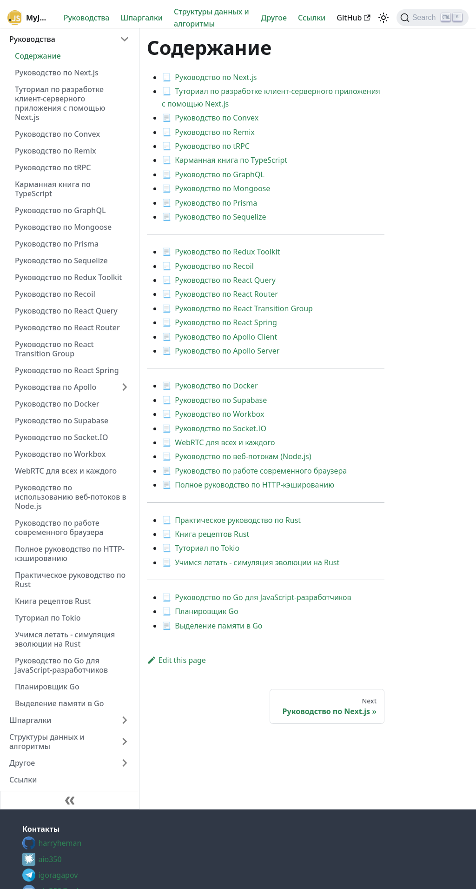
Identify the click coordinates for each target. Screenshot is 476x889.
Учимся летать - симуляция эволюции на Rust (65, 639)
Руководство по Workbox (60, 454)
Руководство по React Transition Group (54, 349)
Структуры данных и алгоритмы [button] (47, 741)
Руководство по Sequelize (61, 260)
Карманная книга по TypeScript (53, 189)
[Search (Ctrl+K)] (433, 17)
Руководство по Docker (57, 404)
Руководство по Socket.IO (61, 437)
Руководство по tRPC (53, 167)
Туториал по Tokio (48, 618)
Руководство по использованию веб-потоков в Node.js (70, 496)
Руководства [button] (32, 39)
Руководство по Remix (55, 151)
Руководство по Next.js (57, 72)
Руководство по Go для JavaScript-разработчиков (61, 665)
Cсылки (311, 18)
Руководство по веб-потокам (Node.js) (243, 456)
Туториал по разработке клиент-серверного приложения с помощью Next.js (60, 103)
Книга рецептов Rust (53, 601)
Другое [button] (22, 763)
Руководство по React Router (67, 327)
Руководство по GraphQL (60, 210)
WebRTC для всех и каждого (66, 471)
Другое (274, 18)
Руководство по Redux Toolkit (68, 277)
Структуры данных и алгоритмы (211, 18)
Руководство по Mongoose (63, 227)
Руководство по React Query (66, 311)
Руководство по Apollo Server (227, 351)
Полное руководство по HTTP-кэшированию (70, 553)
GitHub (353, 18)
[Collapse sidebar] (69, 800)
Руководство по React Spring (67, 370)
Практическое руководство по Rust (70, 579)
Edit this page (176, 660)
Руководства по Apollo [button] (55, 387)
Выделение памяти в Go (59, 703)
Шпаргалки (141, 18)
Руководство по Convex (57, 134)
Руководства (87, 18)
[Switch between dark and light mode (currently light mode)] (383, 17)
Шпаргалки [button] (30, 720)
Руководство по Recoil (55, 294)
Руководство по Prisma (57, 244)
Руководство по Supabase (61, 420)
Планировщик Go (47, 687)
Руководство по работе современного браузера (59, 527)
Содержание (38, 56)
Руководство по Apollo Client (226, 337)
